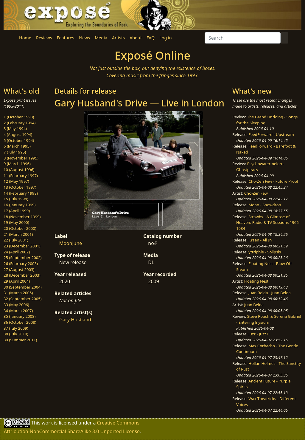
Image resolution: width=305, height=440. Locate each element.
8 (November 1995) (21, 158)
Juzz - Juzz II (259, 334)
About (136, 38)
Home (25, 38)
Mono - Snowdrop (264, 204)
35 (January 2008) (19, 316)
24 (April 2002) (17, 252)
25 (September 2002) (23, 257)
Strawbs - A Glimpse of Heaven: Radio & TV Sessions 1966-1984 (268, 222)
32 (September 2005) (23, 298)
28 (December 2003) (22, 275)
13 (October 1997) (20, 187)
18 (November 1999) (22, 216)
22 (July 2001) (16, 240)
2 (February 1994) (19, 123)
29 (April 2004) (17, 281)
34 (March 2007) (18, 310)
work (47, 422)
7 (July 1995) (15, 152)
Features (65, 38)
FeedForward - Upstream (271, 134)
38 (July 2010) (16, 334)
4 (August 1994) (18, 134)
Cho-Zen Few (256, 193)
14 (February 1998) (21, 193)
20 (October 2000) (20, 228)
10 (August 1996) (19, 169)
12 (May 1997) (16, 181)
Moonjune (70, 243)
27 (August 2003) (19, 269)
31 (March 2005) (18, 292)
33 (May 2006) (16, 304)
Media (101, 38)
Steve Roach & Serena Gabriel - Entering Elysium (268, 319)
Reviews (44, 38)
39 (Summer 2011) (20, 340)
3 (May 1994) (15, 128)
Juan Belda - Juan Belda (269, 292)
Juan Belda (254, 304)
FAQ (151, 38)
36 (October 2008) (20, 322)
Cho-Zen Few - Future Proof (273, 181)
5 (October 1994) (19, 140)
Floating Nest (256, 281)
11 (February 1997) (21, 175)
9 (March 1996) (17, 163)
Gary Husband (75, 319)
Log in (165, 38)
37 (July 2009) (16, 328)
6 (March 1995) (17, 146)
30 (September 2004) (23, 287)
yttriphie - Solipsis (264, 252)
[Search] (243, 38)
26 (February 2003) (21, 263)
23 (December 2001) (22, 246)
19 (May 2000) (16, 222)
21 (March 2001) (18, 234)
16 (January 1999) (19, 204)
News (84, 38)
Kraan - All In (260, 240)
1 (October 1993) (19, 117)
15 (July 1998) (16, 199)
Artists (118, 38)
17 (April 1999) (17, 210)
